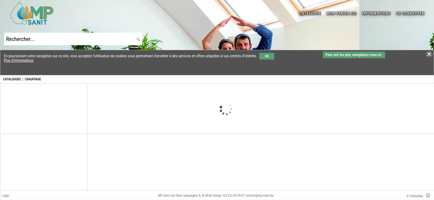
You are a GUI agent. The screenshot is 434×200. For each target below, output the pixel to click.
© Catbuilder (414, 196)
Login (5, 196)
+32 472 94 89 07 (233, 196)
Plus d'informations (18, 60)
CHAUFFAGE (33, 79)
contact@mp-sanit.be (259, 196)
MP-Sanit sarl (166, 196)
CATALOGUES (12, 79)
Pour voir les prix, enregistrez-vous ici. (354, 55)
